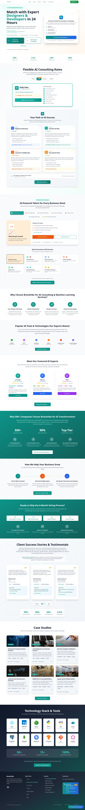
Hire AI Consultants (43, 237)
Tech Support (47, 790)
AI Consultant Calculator (31, 782)
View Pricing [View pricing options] (23, 45)
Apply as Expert (29, 791)
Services (34, 1)
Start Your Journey (42, 182)
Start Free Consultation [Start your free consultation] (15, 40)
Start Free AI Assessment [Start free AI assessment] (61, 37)
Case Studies (50, 1)
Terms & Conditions (58, 804)
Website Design (48, 781)
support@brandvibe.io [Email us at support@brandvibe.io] (69, 779)
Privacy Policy (67, 804)
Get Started (74, 1)
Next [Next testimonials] (49, 603)
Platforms (45, 1)
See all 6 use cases (37, 232)
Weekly (44, 78)
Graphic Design (48, 787)
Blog (27, 794)
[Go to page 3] (45, 603)
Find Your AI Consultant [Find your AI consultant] (32, 40)
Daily (39, 78)
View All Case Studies (42, 698)
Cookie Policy (75, 804)
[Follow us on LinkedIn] (8, 787)
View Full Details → (13, 593)
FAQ (26, 797)
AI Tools (27, 788)
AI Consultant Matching (50, 778)
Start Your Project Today (42, 493)
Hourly (33, 78)
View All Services (65, 237)
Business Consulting (49, 785)
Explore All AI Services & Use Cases (42, 282)
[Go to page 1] (42, 603)
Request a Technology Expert (42, 765)
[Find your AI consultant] (76, 807)
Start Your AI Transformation (42, 452)
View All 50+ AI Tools (42, 349)
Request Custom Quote (28, 100)
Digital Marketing (48, 783)
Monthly (51, 78)
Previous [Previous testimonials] (37, 603)
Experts (39, 1)
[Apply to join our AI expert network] (70, 788)
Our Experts (28, 785)
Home (29, 1)
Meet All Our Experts (42, 404)
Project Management (49, 792)
